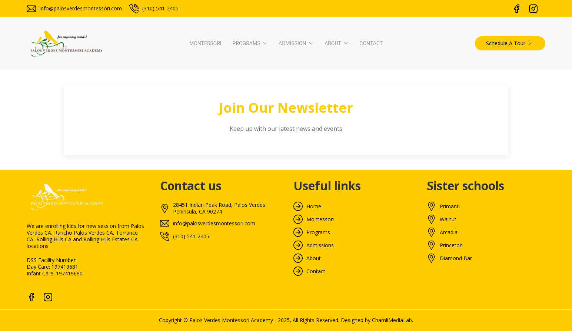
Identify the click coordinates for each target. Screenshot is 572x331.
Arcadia (449, 232)
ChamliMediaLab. (392, 320)
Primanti (450, 206)
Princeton (451, 245)
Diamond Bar (456, 258)
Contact (371, 43)
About (313, 258)
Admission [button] (296, 43)
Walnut (448, 219)
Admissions (320, 245)
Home (313, 206)
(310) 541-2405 (160, 8)
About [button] (336, 43)
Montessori (205, 43)
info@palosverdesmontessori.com (81, 8)
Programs (318, 232)
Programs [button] (250, 43)
